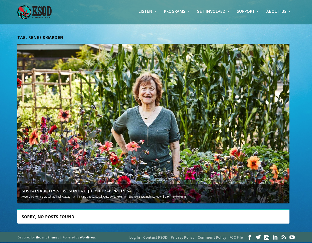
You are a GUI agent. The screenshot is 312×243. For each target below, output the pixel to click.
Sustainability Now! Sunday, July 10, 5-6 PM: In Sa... (78, 191)
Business (88, 197)
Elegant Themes (47, 238)
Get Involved (211, 14)
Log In (134, 238)
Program (122, 197)
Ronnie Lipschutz (45, 197)
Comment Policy (212, 238)
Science (133, 197)
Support (246, 14)
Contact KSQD (155, 238)
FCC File (236, 238)
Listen (145, 14)
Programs (174, 14)
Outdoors (109, 197)
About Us (276, 14)
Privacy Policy (182, 238)
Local (98, 197)
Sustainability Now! (150, 197)
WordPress (88, 238)
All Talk (77, 197)
